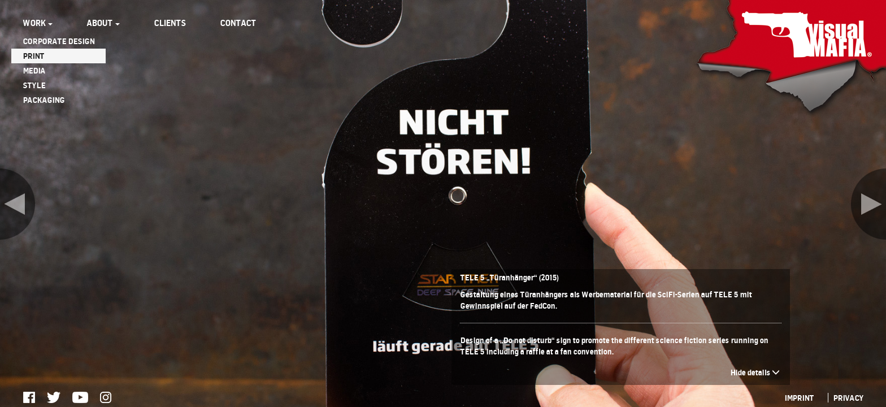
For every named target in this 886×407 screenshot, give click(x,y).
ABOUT (103, 23)
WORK (38, 23)
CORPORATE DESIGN (58, 41)
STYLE (34, 85)
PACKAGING (43, 100)
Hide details (755, 372)
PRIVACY (848, 397)
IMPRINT (799, 397)
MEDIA (34, 70)
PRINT (33, 55)
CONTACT (238, 23)
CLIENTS (170, 23)
